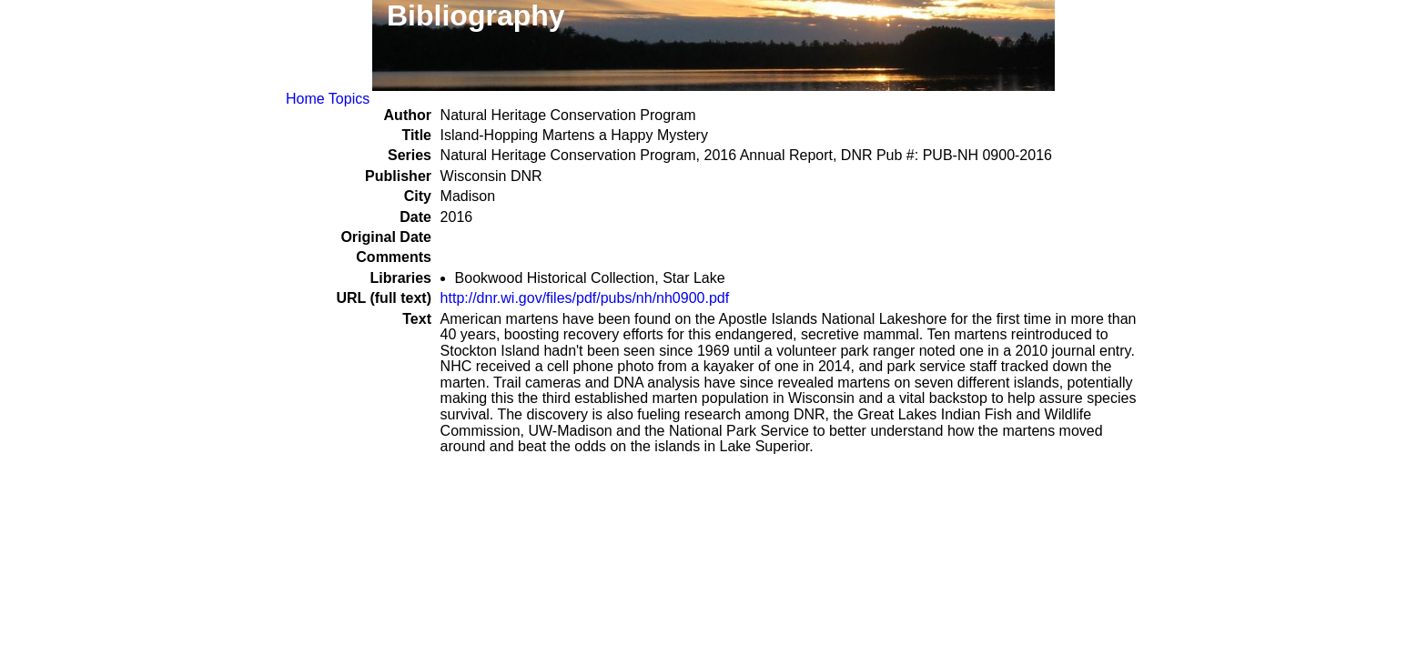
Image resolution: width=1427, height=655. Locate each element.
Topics (349, 98)
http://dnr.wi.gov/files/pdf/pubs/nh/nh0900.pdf (585, 298)
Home (305, 98)
